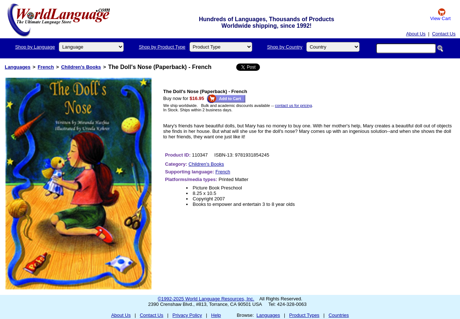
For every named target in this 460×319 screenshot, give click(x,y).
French (46, 67)
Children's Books (81, 67)
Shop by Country (284, 47)
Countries (339, 315)
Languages (17, 67)
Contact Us (443, 33)
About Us (415, 33)
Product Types (304, 315)
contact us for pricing (293, 105)
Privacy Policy (187, 315)
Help (216, 315)
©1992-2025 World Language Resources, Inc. (206, 298)
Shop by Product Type (162, 47)
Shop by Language (35, 47)
